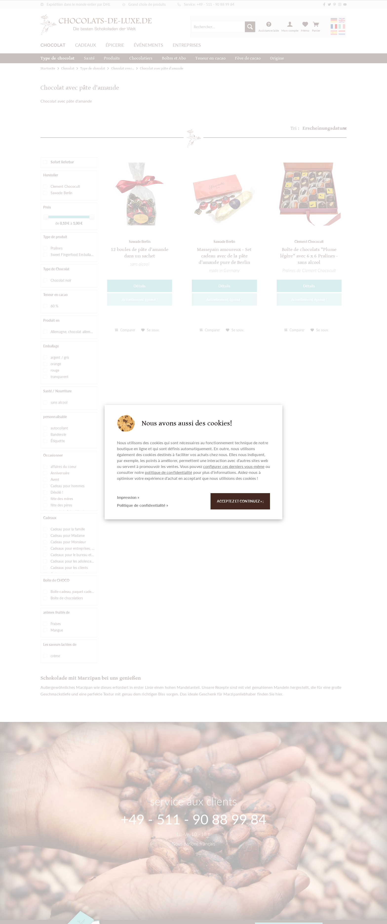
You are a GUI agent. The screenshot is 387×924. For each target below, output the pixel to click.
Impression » (128, 497)
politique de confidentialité (168, 472)
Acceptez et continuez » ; (240, 501)
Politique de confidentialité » (142, 505)
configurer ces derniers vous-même (234, 466)
